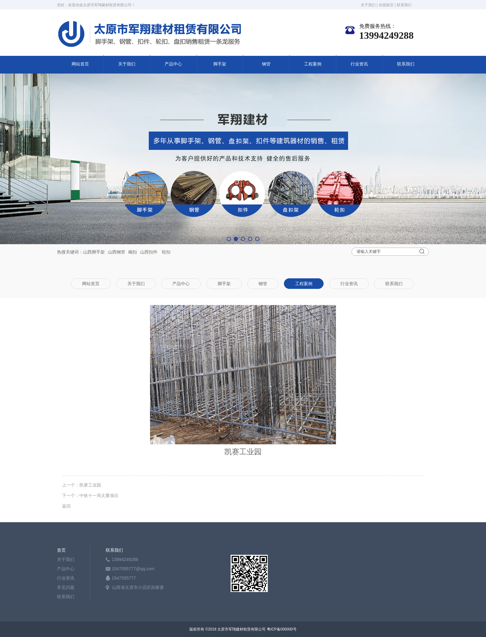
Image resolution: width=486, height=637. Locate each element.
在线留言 (386, 5)
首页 (61, 550)
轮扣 (166, 251)
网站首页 (80, 64)
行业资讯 (359, 64)
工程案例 (312, 64)
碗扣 (132, 251)
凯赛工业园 (90, 484)
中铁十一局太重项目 (98, 495)
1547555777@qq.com (133, 568)
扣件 (153, 251)
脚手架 (219, 64)
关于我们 (368, 5)
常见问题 (65, 587)
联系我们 (404, 5)
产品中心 (173, 64)
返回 (66, 506)
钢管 (266, 64)
